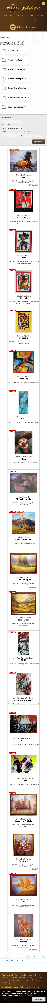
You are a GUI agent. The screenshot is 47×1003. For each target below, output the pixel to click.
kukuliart (39, 15)
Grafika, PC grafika (9, 977)
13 (12, 960)
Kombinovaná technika (21, 980)
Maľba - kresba (20, 975)
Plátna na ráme (26, 987)
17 (32, 960)
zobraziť (38, 141)
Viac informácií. (26, 995)
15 (22, 960)
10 (43, 957)
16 (27, 960)
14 (17, 960)
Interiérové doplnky (27, 977)
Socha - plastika (34, 975)
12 (7, 960)
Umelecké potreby (10, 987)
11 (2, 960)
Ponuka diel (5, 37)
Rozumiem (38, 999)
